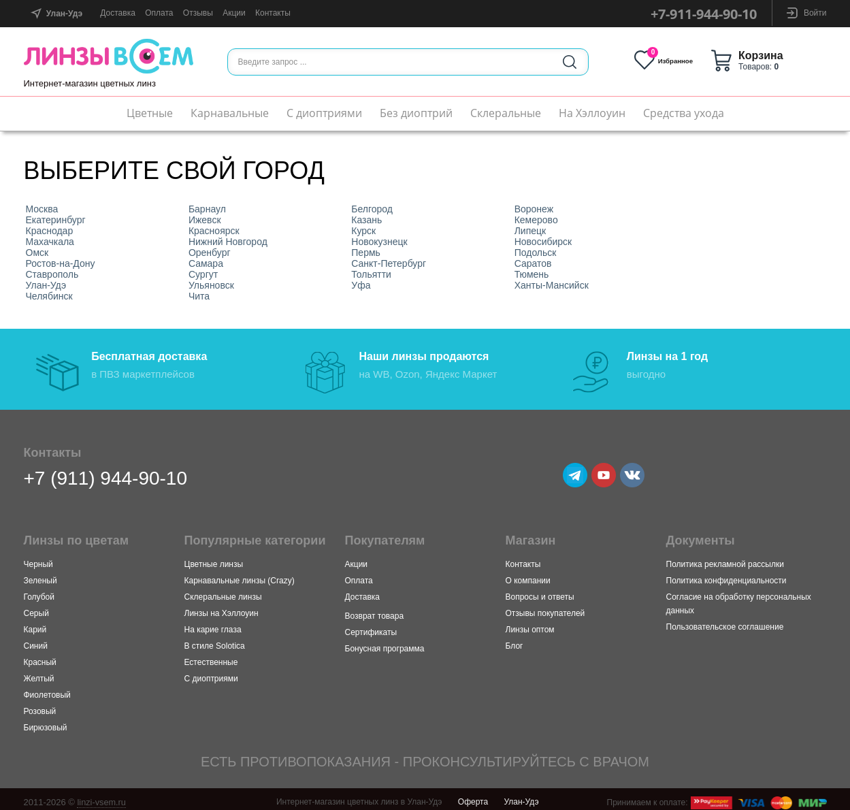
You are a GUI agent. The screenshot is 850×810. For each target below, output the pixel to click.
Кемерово (536, 219)
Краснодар (49, 230)
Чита (199, 296)
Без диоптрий (416, 113)
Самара (206, 263)
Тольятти (371, 274)
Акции (234, 13)
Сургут (203, 274)
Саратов (533, 263)
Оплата (159, 13)
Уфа (360, 285)
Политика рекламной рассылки (725, 559)
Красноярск (214, 230)
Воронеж (533, 209)
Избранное (682, 60)
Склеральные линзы (223, 591)
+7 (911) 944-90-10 (106, 472)
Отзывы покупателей (545, 608)
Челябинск (49, 296)
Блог (514, 640)
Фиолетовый (47, 689)
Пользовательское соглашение (725, 621)
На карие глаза (213, 624)
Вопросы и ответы (540, 591)
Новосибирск (543, 241)
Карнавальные (230, 113)
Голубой (39, 591)
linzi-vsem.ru (102, 797)
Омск (37, 252)
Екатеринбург (56, 219)
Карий (35, 624)
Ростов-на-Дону (60, 263)
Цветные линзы (214, 559)
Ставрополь (52, 274)
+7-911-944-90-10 (704, 14)
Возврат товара (374, 610)
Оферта (473, 796)
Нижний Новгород (228, 241)
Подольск (535, 252)
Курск (363, 230)
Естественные (211, 657)
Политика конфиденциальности (726, 575)
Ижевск (205, 219)
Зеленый (40, 575)
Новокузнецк (379, 241)
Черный (38, 559)
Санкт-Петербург (388, 263)
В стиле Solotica (214, 640)
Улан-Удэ (46, 285)
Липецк (530, 230)
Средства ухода (683, 113)
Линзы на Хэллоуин (221, 608)
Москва (42, 209)
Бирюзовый (45, 722)
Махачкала (50, 241)
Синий (36, 640)
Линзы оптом (530, 624)
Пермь (365, 252)
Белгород (372, 209)
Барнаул (207, 209)
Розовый (40, 706)
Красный (40, 657)
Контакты (273, 13)
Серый (36, 608)
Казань (366, 219)
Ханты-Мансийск (551, 285)
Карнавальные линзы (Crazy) (239, 575)
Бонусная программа (385, 643)
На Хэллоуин (592, 113)
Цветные (150, 113)
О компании (528, 575)
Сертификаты (371, 627)
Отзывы (198, 13)
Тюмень (531, 274)
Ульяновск (211, 285)
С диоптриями (324, 113)
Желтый (39, 673)
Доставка (117, 13)
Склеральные (505, 113)
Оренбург (210, 252)
